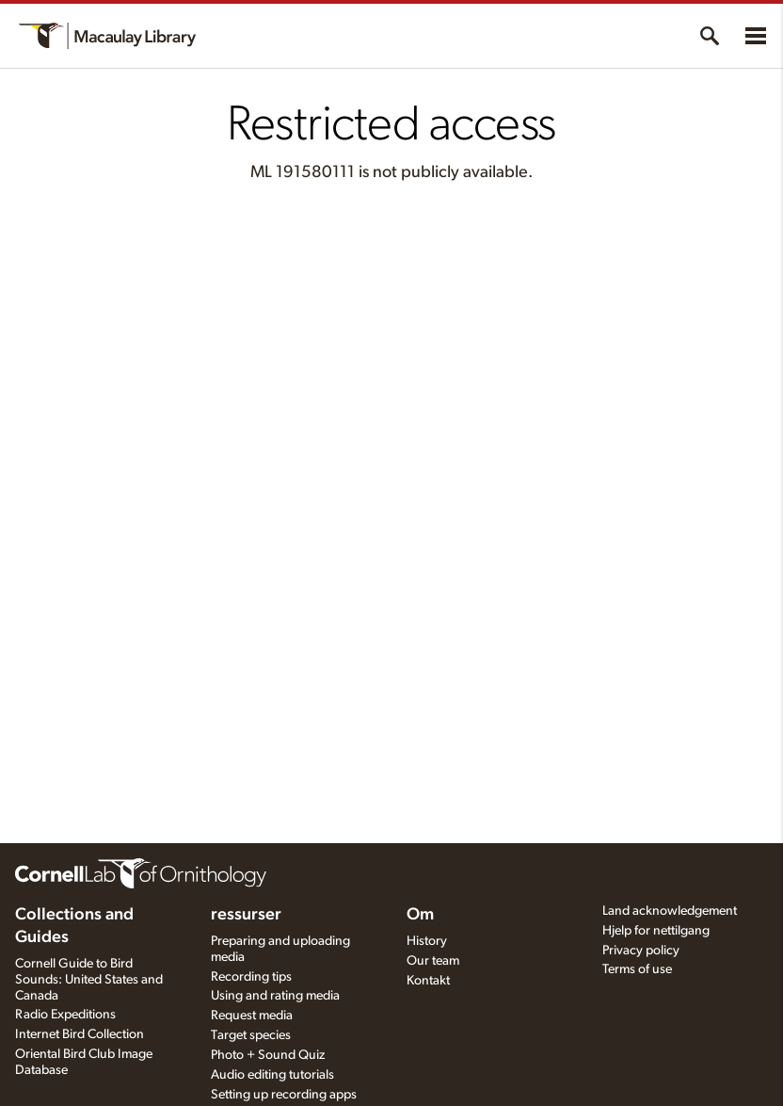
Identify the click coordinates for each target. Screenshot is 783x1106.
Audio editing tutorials (272, 1075)
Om (420, 914)
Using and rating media (275, 995)
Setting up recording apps (284, 1094)
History (427, 941)
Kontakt (428, 980)
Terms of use (637, 969)
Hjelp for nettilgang (656, 930)
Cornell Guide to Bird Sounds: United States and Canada (89, 979)
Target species (251, 1035)
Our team (433, 961)
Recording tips (251, 977)
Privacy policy (640, 950)
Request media (252, 1015)
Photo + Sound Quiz (268, 1055)
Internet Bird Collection (79, 1034)
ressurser (246, 914)
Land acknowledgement (669, 911)
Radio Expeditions (65, 1014)
